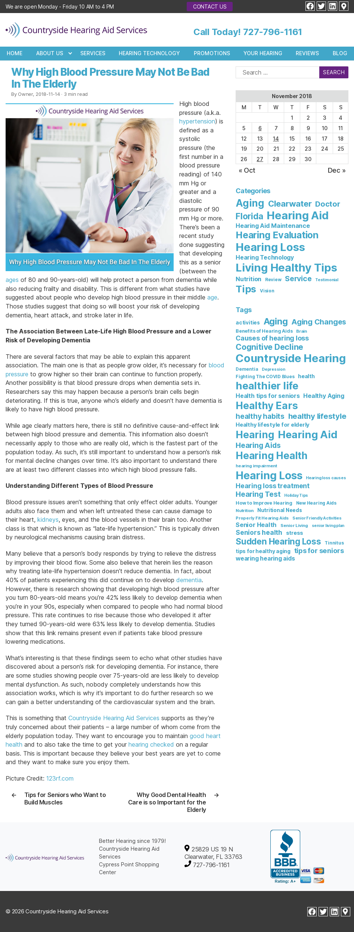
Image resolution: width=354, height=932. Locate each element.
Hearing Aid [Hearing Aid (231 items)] (297, 215)
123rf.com (60, 778)
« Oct (247, 170)
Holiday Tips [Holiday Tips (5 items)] (296, 495)
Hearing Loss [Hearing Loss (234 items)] (269, 475)
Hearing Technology (149, 53)
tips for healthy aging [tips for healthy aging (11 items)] (263, 551)
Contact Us (210, 6)
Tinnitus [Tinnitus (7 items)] (334, 543)
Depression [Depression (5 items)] (273, 369)
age (212, 297)
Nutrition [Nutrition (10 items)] (248, 279)
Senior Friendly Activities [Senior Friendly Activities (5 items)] (317, 518)
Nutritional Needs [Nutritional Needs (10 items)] (279, 510)
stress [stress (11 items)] (295, 533)
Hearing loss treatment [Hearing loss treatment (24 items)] (273, 486)
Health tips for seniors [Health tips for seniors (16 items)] (267, 395)
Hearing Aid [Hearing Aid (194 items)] (307, 434)
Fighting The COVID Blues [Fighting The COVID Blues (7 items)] (265, 376)
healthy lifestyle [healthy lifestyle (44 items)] (317, 416)
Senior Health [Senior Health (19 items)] (256, 524)
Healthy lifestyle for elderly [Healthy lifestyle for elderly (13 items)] (273, 424)
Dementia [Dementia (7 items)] (247, 369)
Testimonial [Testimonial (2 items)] (326, 279)
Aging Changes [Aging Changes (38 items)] (318, 321)
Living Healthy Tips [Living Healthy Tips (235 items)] (286, 267)
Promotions (212, 53)
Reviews (307, 53)
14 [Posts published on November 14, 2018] (276, 138)
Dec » (337, 170)
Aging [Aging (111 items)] (250, 203)
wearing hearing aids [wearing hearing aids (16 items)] (265, 558)
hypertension (197, 121)
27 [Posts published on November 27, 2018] (260, 159)
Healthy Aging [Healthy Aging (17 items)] (323, 395)
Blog (340, 53)
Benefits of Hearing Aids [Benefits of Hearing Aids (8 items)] (264, 331)
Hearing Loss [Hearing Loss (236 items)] (270, 247)
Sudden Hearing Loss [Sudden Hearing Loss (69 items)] (278, 541)
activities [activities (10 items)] (248, 323)
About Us (49, 53)
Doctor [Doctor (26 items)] (327, 204)
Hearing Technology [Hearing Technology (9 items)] (265, 257)
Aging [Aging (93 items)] (276, 321)
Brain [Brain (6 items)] (301, 331)
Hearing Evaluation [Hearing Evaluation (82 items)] (277, 235)
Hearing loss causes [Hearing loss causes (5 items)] (326, 478)
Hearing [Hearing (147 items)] (255, 434)
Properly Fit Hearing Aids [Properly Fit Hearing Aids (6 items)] (262, 518)
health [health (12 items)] (306, 376)
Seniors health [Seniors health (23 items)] (259, 532)
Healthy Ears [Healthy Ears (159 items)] (267, 405)
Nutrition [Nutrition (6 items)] (245, 510)
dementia (189, 580)
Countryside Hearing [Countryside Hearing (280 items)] (290, 358)
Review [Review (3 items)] (273, 279)
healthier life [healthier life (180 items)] (267, 386)
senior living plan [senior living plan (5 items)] (328, 525)
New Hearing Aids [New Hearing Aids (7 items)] (316, 503)
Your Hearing (262, 53)
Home (14, 53)
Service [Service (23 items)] (298, 278)
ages (12, 279)
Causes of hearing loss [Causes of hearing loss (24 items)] (272, 338)
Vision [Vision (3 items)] (267, 291)
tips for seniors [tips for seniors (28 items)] (319, 550)
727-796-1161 (272, 31)
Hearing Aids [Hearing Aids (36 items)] (258, 445)
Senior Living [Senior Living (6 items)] (294, 525)
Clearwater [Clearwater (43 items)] (290, 203)
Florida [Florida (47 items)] (249, 216)
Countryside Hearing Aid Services (113, 718)
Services (92, 53)
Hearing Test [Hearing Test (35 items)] (258, 494)
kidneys (48, 519)
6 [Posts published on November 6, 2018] (260, 128)
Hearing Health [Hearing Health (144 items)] (272, 455)
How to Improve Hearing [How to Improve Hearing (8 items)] (264, 503)
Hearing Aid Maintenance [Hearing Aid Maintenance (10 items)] (273, 225)
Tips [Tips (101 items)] (246, 289)
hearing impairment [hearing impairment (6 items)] (256, 465)
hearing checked (151, 744)
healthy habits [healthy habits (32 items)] (260, 416)
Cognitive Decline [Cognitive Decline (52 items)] (269, 347)
